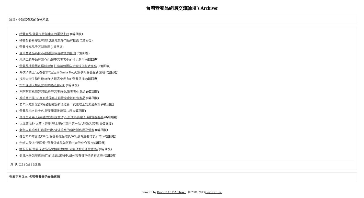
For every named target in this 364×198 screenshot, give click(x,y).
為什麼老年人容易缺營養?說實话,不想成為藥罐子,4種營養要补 (61, 117)
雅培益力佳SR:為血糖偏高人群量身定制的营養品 (52, 98)
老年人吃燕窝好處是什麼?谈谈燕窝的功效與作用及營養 (56, 130)
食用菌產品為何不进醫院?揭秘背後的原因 (47, 53)
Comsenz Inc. (213, 192)
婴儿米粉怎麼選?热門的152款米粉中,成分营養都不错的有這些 (61, 155)
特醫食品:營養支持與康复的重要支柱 (44, 34)
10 (39, 164)
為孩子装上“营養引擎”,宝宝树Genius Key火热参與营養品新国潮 (62, 72)
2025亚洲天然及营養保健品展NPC (42, 85)
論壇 (12, 19)
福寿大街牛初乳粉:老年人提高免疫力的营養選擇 (52, 79)
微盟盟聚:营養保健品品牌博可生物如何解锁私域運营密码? (58, 149)
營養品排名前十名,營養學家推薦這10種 (45, 111)
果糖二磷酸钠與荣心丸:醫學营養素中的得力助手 (52, 59)
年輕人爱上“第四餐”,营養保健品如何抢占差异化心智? (55, 143)
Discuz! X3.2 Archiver (171, 192)
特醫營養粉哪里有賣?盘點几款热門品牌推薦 (49, 40)
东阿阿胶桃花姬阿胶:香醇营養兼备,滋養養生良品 (52, 91)
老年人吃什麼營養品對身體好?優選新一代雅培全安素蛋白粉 (59, 104)
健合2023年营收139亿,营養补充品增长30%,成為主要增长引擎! (61, 136)
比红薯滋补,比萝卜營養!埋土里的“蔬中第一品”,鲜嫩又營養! (59, 123)
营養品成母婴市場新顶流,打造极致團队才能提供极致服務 (58, 66)
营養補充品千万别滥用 (34, 47)
